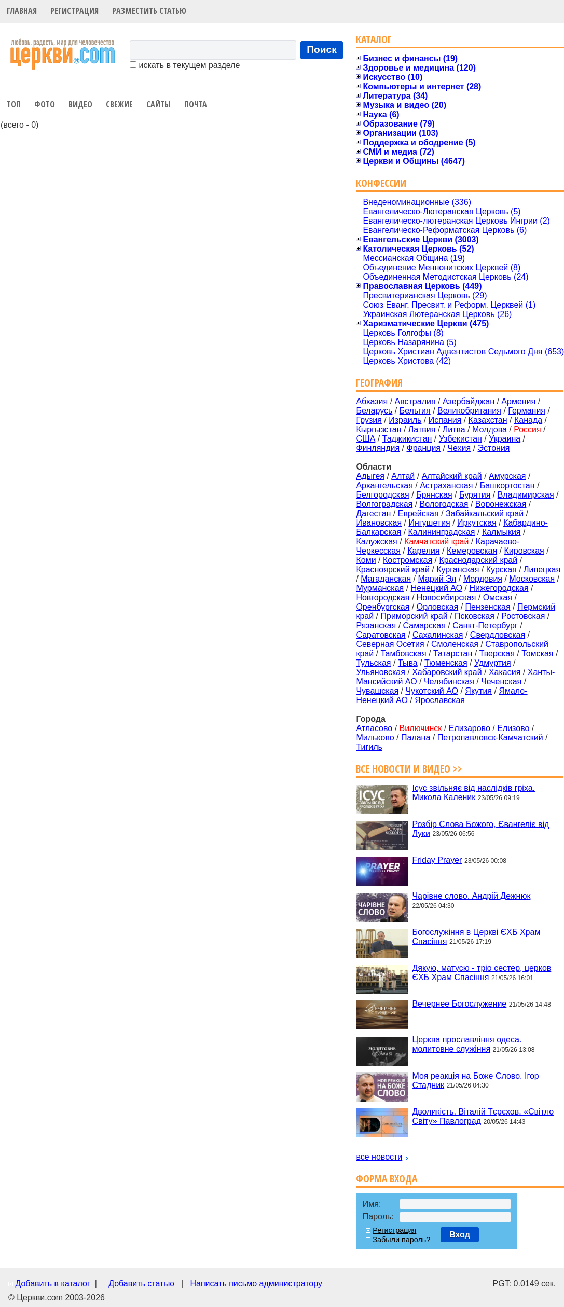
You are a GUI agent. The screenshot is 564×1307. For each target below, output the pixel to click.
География (379, 383)
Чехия (459, 448)
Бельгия (415, 410)
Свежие (119, 104)
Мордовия (482, 578)
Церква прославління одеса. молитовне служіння (466, 1044)
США (365, 438)
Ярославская (440, 700)
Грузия (368, 420)
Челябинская (449, 681)
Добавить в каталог (52, 1283)
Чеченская (501, 681)
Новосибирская (446, 597)
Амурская (507, 476)
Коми (366, 560)
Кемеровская (472, 550)
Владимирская (526, 494)
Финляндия (378, 448)
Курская (501, 569)
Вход (459, 1234)
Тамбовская (403, 653)
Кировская (524, 550)
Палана (415, 737)
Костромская (407, 560)
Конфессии (381, 183)
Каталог (374, 39)
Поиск (322, 49)
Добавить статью (141, 1283)
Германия (526, 410)
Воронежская (501, 504)
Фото (44, 104)
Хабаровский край (447, 672)
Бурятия (474, 494)
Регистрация (74, 11)
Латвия (421, 429)
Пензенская (488, 606)
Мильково (375, 737)
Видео (80, 104)
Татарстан (452, 653)
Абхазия (372, 401)
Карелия (423, 550)
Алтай (403, 476)
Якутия (478, 690)
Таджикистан (407, 438)
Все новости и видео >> (409, 769)
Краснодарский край (478, 560)
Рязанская (376, 625)
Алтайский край (452, 476)
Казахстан (488, 420)
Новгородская (382, 597)
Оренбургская (382, 606)
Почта (195, 104)
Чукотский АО (431, 690)
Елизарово (469, 728)
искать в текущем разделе (185, 65)
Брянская (434, 494)
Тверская (497, 653)
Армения (518, 401)
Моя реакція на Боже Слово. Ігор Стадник (475, 1080)
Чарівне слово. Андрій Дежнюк (471, 895)
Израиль (405, 420)
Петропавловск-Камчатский (490, 737)
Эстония (494, 448)
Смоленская (454, 644)
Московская (532, 578)
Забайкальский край (485, 513)
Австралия (415, 401)
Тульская (373, 662)
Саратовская (380, 634)
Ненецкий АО (436, 588)
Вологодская (444, 504)
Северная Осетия (390, 644)
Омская (497, 597)
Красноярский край (392, 569)
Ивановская (379, 522)
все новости (379, 1156)
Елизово (513, 728)
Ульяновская (380, 672)
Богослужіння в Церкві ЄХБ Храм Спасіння (476, 936)
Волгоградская (384, 504)
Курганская (457, 569)
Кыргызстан (378, 429)
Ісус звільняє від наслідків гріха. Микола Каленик (473, 792)
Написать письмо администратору (256, 1283)
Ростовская (523, 616)
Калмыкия (501, 532)
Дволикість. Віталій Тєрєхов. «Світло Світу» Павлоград (483, 1116)
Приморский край (413, 616)
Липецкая (542, 569)
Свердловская (497, 634)
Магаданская (386, 578)
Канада (528, 420)
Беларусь (374, 410)
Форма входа (386, 1179)
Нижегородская (498, 588)
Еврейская (418, 513)
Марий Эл (437, 578)
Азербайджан (468, 401)
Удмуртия (492, 662)
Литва (454, 429)
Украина (504, 438)
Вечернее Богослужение (459, 1003)
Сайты (158, 104)
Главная (22, 11)
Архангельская (384, 485)
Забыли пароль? (401, 1239)
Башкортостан (507, 485)
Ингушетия (429, 522)
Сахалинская (437, 634)
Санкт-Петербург (484, 625)
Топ (14, 104)
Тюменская (445, 662)
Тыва (408, 662)
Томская (537, 653)
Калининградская (441, 532)
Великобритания (469, 410)
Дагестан (373, 513)
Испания (445, 420)
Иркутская (477, 522)
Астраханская (446, 485)
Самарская (424, 625)
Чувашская (377, 690)
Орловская (437, 606)
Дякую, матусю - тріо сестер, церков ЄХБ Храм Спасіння (481, 973)
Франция (423, 448)
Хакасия (504, 672)
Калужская (376, 541)
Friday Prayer (437, 860)
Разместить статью (149, 11)
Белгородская (382, 494)
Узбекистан (460, 438)
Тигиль (369, 746)
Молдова (489, 429)
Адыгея (370, 476)
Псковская (474, 616)
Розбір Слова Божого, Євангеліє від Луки (480, 828)
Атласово (374, 728)
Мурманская (380, 588)
